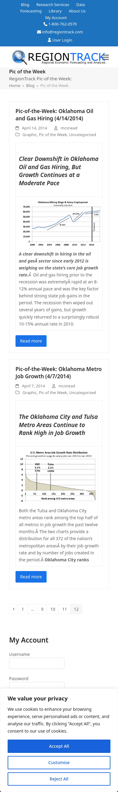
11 (66, 609)
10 (54, 609)
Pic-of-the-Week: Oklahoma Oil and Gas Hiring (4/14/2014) (54, 115)
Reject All (59, 779)
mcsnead (69, 128)
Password (18, 678)
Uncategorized (82, 134)
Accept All (59, 746)
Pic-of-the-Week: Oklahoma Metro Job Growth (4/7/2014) (59, 373)
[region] (59, 740)
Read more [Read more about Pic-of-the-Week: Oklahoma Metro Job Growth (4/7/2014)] (31, 577)
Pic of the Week (53, 134)
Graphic (30, 134)
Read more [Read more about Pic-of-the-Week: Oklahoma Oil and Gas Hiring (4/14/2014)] (31, 341)
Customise (59, 762)
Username (19, 654)
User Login (62, 40)
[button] (105, 57)
